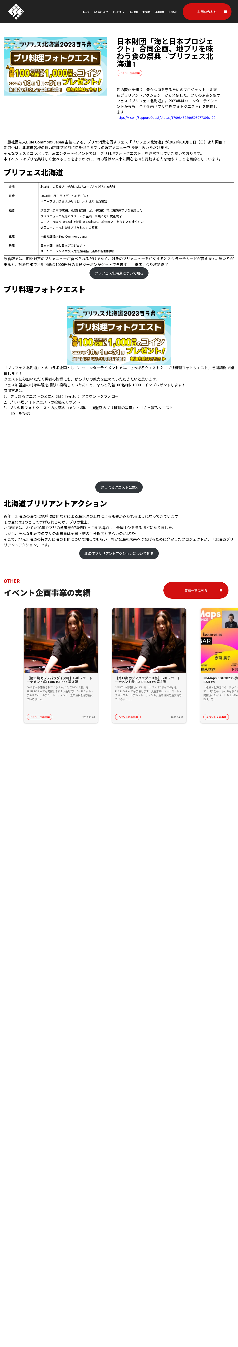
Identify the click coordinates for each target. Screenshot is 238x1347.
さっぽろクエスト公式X (119, 487)
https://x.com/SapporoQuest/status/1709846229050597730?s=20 (166, 117)
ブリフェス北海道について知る (119, 272)
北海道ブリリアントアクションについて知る (119, 553)
